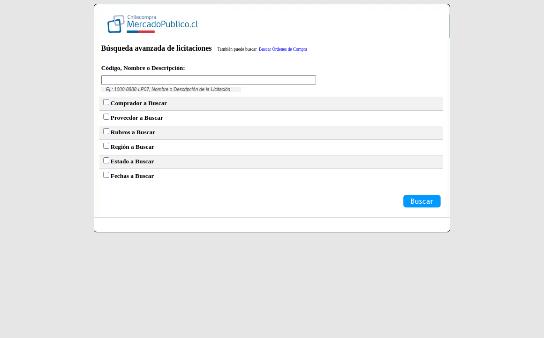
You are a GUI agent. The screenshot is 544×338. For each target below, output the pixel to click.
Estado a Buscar (132, 161)
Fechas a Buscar (132, 175)
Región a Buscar (132, 146)
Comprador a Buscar (139, 103)
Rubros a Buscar (133, 132)
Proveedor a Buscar (137, 117)
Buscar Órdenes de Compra (283, 49)
